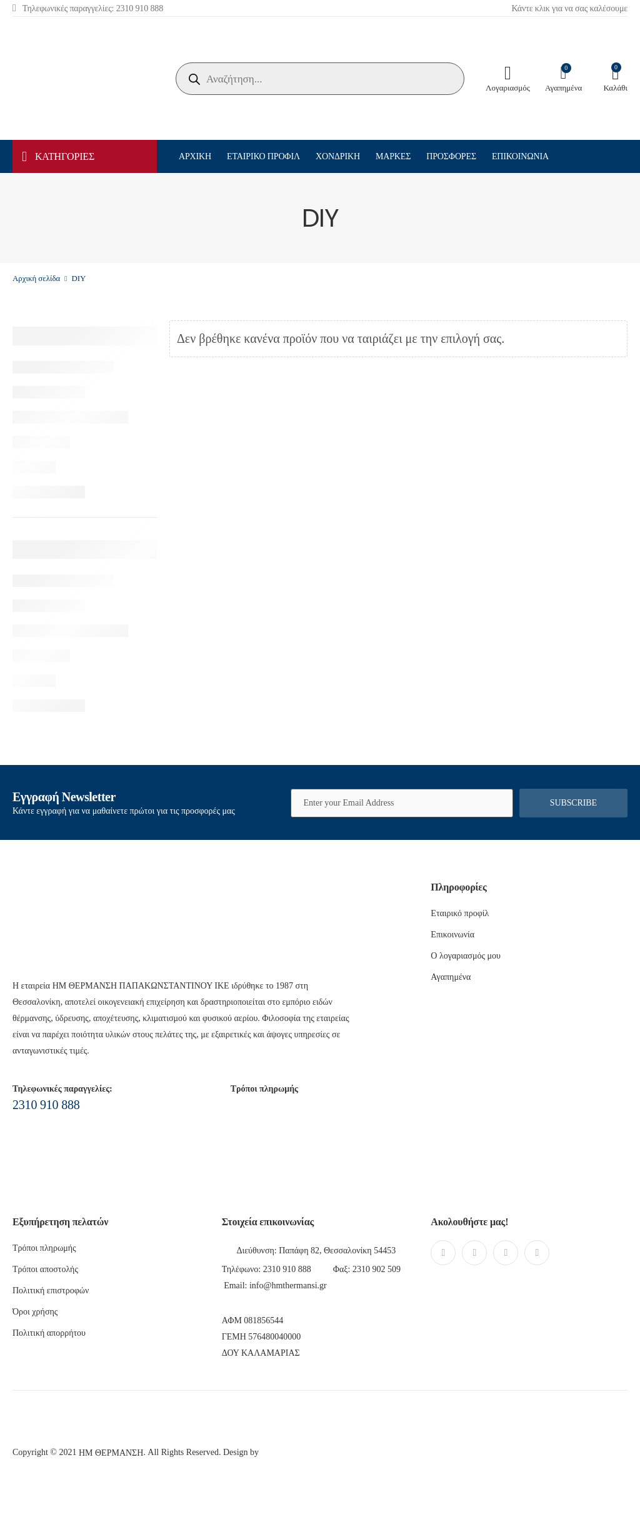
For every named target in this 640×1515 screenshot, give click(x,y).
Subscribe (573, 802)
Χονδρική (338, 156)
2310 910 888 (46, 1105)
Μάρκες (393, 156)
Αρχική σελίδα (36, 278)
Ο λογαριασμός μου (466, 955)
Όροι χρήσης (35, 1311)
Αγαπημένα (451, 977)
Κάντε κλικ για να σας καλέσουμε (569, 8)
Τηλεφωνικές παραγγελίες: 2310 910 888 (87, 7)
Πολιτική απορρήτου (49, 1333)
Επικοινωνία (520, 156)
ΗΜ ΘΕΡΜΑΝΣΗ (111, 1453)
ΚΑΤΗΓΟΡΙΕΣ (58, 157)
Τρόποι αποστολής (45, 1269)
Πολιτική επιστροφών (50, 1290)
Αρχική (195, 156)
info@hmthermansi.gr (288, 1285)
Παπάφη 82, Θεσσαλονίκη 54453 (337, 1250)
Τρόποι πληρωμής (44, 1248)
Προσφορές (451, 156)
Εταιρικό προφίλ (263, 156)
